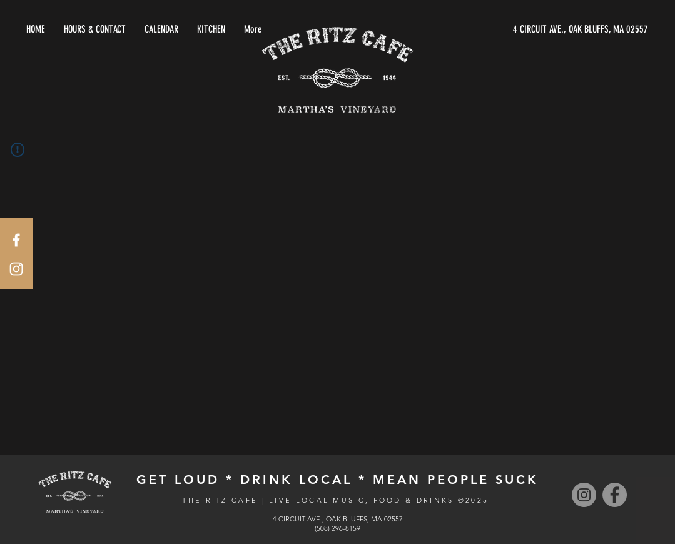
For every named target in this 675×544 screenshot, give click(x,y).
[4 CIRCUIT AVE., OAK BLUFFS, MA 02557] (530, 29)
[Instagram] (584, 495)
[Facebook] (614, 495)
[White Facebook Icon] (16, 240)
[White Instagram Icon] (16, 269)
